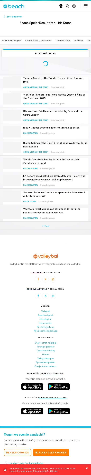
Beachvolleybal (30, 133)
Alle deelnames (45, 53)
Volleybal (45, 311)
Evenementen (45, 323)
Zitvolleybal (45, 319)
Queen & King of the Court (35, 87)
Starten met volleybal (45, 342)
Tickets (45, 354)
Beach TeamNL (29, 201)
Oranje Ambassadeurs (45, 366)
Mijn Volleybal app (45, 326)
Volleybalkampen (45, 358)
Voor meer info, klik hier (45, 469)
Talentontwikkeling (45, 350)
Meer (45, 225)
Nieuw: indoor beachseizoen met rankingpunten (51, 127)
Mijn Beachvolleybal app (45, 330)
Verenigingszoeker (46, 346)
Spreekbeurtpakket (45, 362)
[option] (24, 243)
